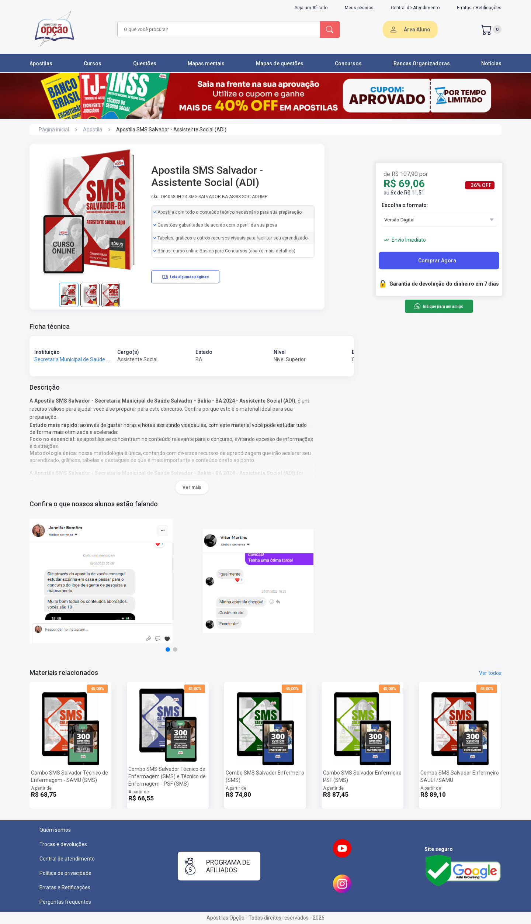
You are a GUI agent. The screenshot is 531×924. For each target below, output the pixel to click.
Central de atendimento (67, 859)
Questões (144, 63)
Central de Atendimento (415, 7)
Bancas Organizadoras (421, 63)
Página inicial (54, 129)
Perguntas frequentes (65, 902)
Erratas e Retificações (64, 887)
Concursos (348, 63)
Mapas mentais (206, 63)
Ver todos (490, 673)
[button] (168, 649)
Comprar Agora (437, 260)
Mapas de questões (279, 63)
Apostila (92, 129)
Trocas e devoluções (63, 844)
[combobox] (217, 29)
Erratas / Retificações (479, 7)
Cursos (92, 63)
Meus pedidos (359, 7)
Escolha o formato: (405, 205)
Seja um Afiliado (311, 7)
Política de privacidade (65, 873)
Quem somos (55, 830)
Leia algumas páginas (185, 277)
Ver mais (192, 487)
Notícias (491, 63)
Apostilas (41, 63)
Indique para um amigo (438, 306)
